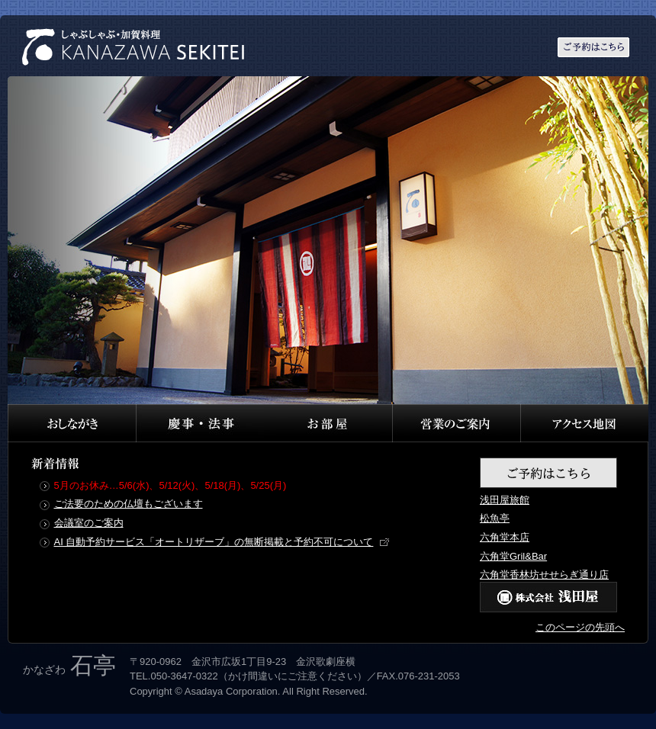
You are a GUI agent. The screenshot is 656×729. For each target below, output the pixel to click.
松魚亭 (495, 518)
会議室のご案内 (89, 522)
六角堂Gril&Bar (513, 556)
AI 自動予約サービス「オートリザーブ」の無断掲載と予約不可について (214, 542)
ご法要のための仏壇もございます (128, 503)
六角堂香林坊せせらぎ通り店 (544, 574)
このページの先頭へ (580, 627)
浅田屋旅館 (504, 500)
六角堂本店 (504, 537)
